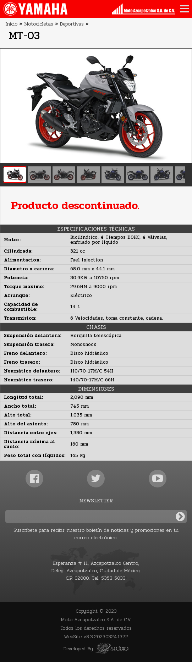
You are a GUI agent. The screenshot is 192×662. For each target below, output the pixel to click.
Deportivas (72, 24)
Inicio (11, 24)
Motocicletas (38, 24)
